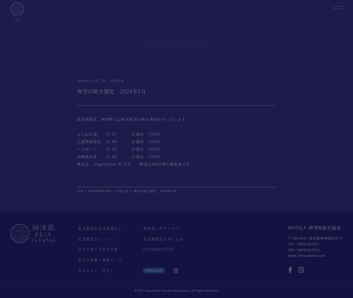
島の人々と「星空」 (96, 270)
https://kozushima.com (306, 256)
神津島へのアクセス (161, 228)
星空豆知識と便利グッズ (100, 260)
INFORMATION (158, 249)
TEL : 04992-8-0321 (303, 244)
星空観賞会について (96, 239)
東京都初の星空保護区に (100, 228)
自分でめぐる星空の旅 (98, 249)
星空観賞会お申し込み (163, 239)
